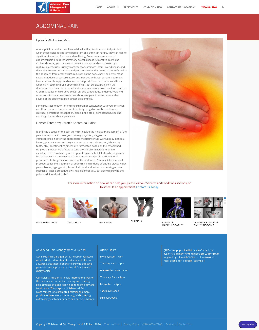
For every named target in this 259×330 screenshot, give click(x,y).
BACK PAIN (105, 222)
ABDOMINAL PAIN (46, 222)
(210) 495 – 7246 (208, 7)
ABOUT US (113, 7)
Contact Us (185, 324)
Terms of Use (112, 324)
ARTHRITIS (74, 222)
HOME (98, 7)
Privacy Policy (131, 324)
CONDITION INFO (152, 7)
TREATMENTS (131, 7)
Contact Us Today (147, 187)
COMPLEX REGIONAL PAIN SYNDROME (206, 224)
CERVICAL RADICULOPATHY (172, 224)
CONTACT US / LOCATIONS (181, 7)
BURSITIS (136, 221)
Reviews (170, 324)
